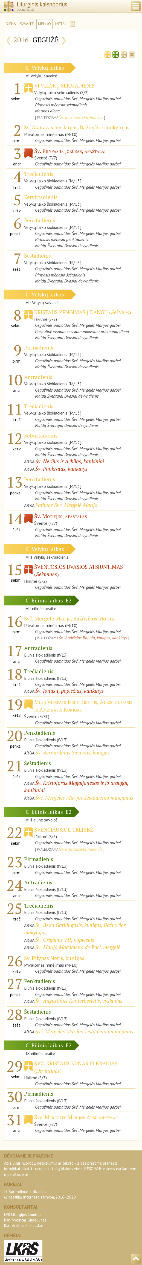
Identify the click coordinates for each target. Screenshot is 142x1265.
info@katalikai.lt (18, 1168)
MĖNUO (44, 23)
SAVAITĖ (27, 23)
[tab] (107, 54)
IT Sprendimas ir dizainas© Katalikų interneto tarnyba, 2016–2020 (40, 1194)
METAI (60, 23)
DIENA (11, 23)
